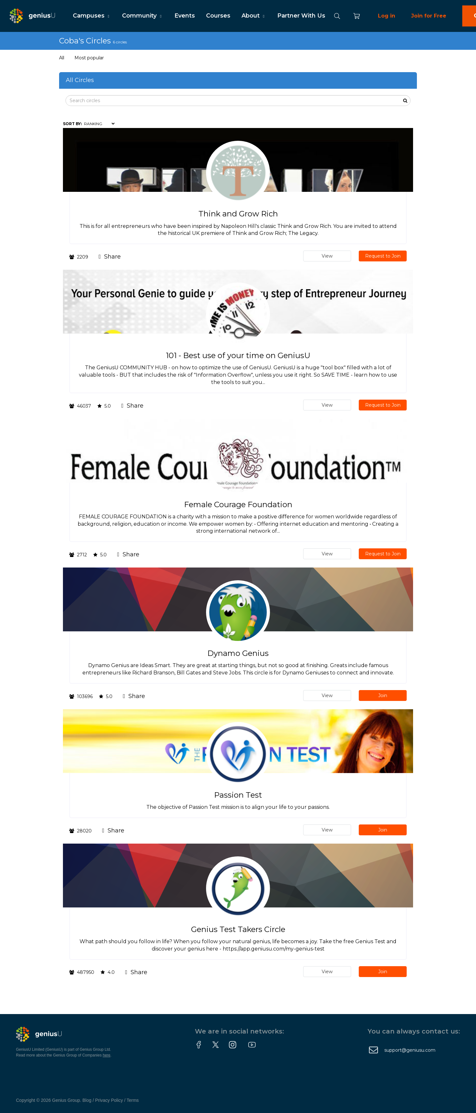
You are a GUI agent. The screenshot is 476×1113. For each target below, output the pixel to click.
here (107, 1055)
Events (184, 15)
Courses (218, 15)
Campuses (92, 15)
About (254, 15)
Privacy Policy (109, 1100)
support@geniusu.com (409, 1050)
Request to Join (383, 256)
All (61, 58)
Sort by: (72, 123)
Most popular (89, 58)
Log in (386, 16)
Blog (86, 1100)
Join (382, 695)
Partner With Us (301, 15)
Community (142, 15)
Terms (133, 1100)
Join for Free (428, 16)
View (327, 256)
